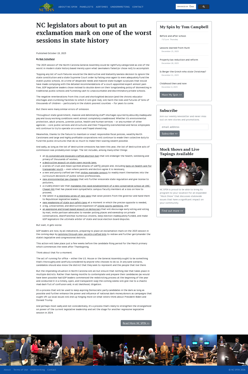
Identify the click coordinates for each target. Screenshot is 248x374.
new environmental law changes (60, 179)
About (7, 369)
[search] (185, 7)
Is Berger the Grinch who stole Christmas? (183, 71)
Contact (51, 369)
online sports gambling (110, 205)
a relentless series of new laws (74, 195)
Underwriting (37, 369)
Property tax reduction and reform (179, 59)
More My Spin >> (172, 94)
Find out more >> (172, 210)
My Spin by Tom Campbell (184, 26)
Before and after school (173, 36)
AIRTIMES (102, 6)
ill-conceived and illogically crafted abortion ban (72, 156)
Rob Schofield (47, 59)
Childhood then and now (173, 83)
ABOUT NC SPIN (67, 6)
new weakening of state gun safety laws (65, 202)
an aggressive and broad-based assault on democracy (71, 209)
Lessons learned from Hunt (175, 47)
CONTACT (137, 6)
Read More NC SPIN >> (136, 323)
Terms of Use (20, 369)
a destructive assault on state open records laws (69, 162)
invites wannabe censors (94, 172)
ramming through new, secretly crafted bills (82, 234)
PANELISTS (86, 6)
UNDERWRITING (120, 6)
